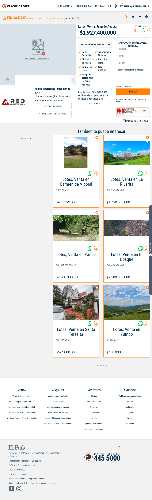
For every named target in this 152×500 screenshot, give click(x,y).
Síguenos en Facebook (94, 423)
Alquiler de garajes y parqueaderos (58, 423)
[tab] (95, 45)
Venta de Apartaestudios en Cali (22, 407)
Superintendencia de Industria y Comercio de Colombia (31, 483)
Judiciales (130, 423)
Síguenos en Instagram (93, 429)
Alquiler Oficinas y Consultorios (58, 418)
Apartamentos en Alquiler (58, 396)
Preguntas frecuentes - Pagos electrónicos (26, 478)
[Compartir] (139, 16)
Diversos (129, 418)
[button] (94, 44)
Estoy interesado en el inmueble (133, 71)
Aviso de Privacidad (16, 469)
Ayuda (94, 418)
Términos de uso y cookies (19, 474)
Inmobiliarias (84, 6)
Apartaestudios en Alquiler (58, 407)
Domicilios (94, 407)
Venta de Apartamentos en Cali (22, 401)
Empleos (130, 412)
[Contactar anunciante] (95, 174)
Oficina (94, 396)
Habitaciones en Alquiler (58, 412)
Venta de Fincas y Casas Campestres (22, 418)
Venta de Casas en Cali (21, 396)
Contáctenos (94, 412)
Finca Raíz (65, 6)
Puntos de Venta (94, 401)
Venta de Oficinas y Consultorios (22, 412)
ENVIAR (133, 91)
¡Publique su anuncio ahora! (130, 396)
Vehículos (130, 407)
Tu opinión (150, 249)
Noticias (100, 6)
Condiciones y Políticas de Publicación (24, 460)
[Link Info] (76, 189)
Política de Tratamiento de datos (22, 465)
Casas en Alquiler (58, 401)
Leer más (93, 103)
